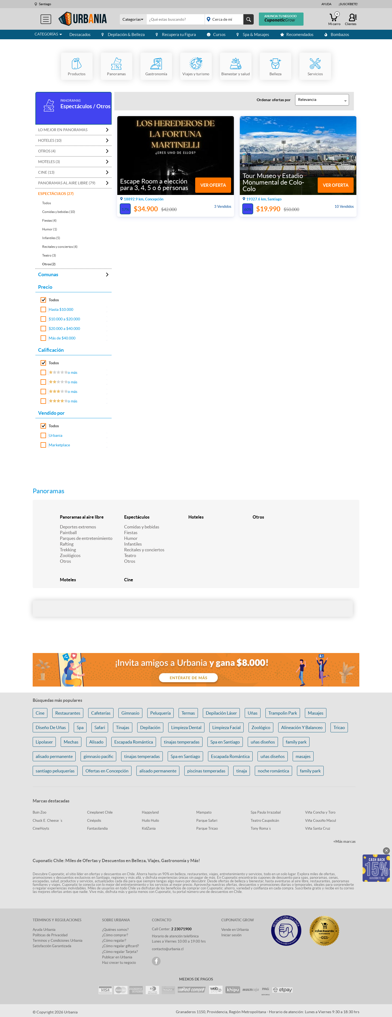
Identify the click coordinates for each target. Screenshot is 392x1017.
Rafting (67, 543)
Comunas (48, 274)
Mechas (71, 741)
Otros (65, 561)
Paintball (68, 532)
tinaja (241, 770)
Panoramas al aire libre (82, 516)
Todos (46, 203)
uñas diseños (263, 741)
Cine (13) (46, 172)
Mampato (204, 812)
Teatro (130, 555)
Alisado (96, 741)
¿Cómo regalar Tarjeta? (120, 952)
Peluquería (160, 713)
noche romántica (273, 770)
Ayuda (326, 4)
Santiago (45, 4)
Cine (128, 579)
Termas (188, 713)
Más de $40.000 (62, 338)
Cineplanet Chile (100, 812)
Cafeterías (101, 713)
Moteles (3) (49, 162)
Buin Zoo (39, 812)
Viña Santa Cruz (317, 828)
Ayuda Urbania (44, 930)
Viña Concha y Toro (320, 812)
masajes (303, 756)
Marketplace (59, 445)
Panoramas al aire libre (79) (66, 183)
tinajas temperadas (182, 741)
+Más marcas (344, 841)
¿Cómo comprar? (115, 935)
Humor (130, 538)
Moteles (68, 579)
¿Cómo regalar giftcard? (120, 946)
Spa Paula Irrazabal (266, 812)
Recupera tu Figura (176, 34)
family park (296, 741)
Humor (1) (49, 229)
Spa (80, 727)
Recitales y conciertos (144, 549)
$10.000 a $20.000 (64, 319)
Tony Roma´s (261, 828)
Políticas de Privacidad (50, 935)
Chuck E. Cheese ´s (47, 821)
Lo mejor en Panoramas (62, 130)
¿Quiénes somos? (115, 930)
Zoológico (261, 727)
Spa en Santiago (225, 741)
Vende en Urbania (235, 930)
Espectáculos (136, 516)
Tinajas (122, 727)
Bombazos (336, 34)
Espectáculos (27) (56, 193)
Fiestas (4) (49, 220)
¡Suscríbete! (348, 4)
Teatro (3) (49, 255)
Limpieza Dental (186, 727)
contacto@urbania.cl (167, 949)
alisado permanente (54, 756)
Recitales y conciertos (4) (60, 246)
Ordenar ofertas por (274, 100)
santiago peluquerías (55, 770)
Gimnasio (130, 713)
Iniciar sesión (231, 935)
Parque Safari (206, 821)
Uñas (253, 713)
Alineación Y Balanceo (302, 727)
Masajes (315, 713)
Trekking (68, 549)
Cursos (216, 34)
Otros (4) (47, 151)
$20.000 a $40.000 (64, 328)
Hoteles (196, 516)
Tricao (339, 727)
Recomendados (297, 34)
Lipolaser (44, 741)
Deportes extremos (78, 526)
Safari (99, 727)
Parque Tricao (207, 828)
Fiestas (130, 532)
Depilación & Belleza (123, 34)
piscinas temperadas (206, 770)
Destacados (80, 34)
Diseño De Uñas (51, 727)
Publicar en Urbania (117, 957)
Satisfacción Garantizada (52, 946)
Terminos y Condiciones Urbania (57, 940)
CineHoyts (41, 828)
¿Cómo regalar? (114, 940)
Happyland (150, 812)
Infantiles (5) (51, 238)
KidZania (149, 828)
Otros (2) (49, 264)
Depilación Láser (221, 713)
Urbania (55, 435)
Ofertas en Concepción (106, 770)
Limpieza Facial (226, 727)
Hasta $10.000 (61, 309)
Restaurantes (67, 713)
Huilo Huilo (150, 821)
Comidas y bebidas (141, 526)
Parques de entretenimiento (86, 538)
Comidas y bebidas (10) (58, 211)
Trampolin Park (282, 713)
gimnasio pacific (98, 756)
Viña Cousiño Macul (320, 821)
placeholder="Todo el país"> (228, 19)
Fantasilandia (97, 828)
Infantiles (133, 543)
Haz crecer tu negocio (119, 963)
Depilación (150, 727)
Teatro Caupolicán (265, 821)
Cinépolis (94, 821)
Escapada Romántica (133, 741)
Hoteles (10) (50, 140)
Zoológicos (70, 555)
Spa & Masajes (253, 34)
